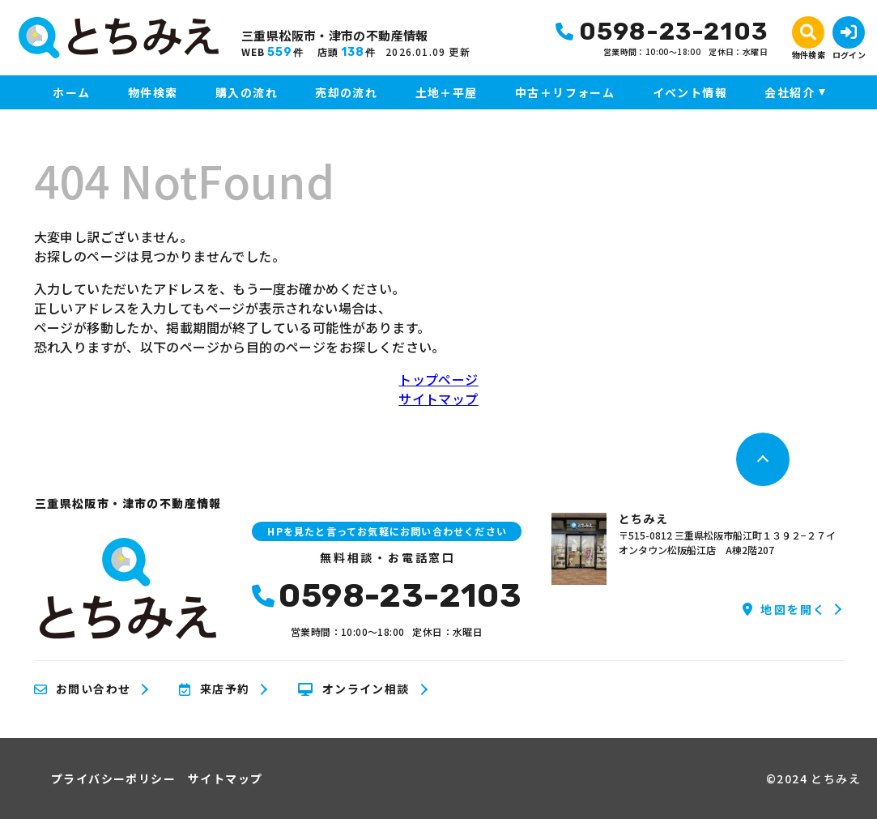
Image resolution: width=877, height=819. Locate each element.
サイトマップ (438, 398)
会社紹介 (789, 92)
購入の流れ (246, 92)
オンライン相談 (353, 689)
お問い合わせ (82, 689)
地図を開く (784, 609)
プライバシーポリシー (113, 778)
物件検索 (153, 92)
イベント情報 (690, 92)
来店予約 (214, 689)
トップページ (438, 379)
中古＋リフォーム (565, 92)
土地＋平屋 (446, 92)
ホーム (71, 92)
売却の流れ (346, 92)
